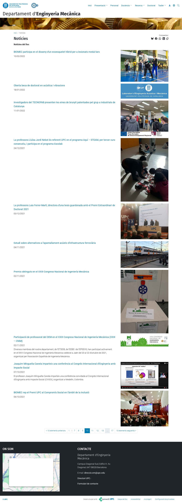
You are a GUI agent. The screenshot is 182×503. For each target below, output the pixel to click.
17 (112, 430)
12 (97, 430)
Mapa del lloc (122, 499)
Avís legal (147, 499)
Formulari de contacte (87, 483)
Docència (125, 5)
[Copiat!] (167, 38)
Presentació (100, 5)
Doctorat (151, 5)
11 (92, 430)
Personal (114, 5)
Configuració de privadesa (164, 499)
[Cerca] (178, 5)
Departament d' (41, 14)
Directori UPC (83, 478)
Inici (90, 5)
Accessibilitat (135, 499)
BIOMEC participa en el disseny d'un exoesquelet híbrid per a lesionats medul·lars (57, 52)
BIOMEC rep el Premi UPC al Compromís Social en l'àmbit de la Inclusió (51, 392)
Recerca (138, 5)
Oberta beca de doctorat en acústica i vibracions (39, 85)
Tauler (161, 5)
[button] (107, 5)
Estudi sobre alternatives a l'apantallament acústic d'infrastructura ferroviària (55, 243)
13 (103, 430)
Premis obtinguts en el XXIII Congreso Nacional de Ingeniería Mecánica (51, 271)
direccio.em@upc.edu (94, 473)
